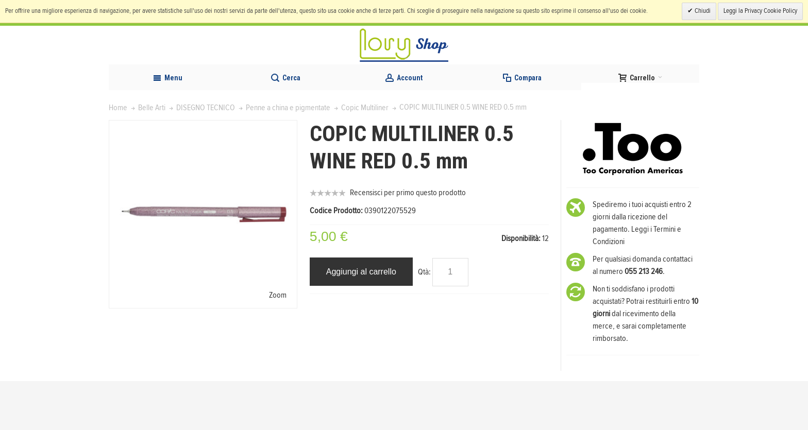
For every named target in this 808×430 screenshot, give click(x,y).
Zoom (278, 344)
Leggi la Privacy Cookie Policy (760, 11)
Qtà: (424, 321)
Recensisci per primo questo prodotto (408, 241)
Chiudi (702, 11)
